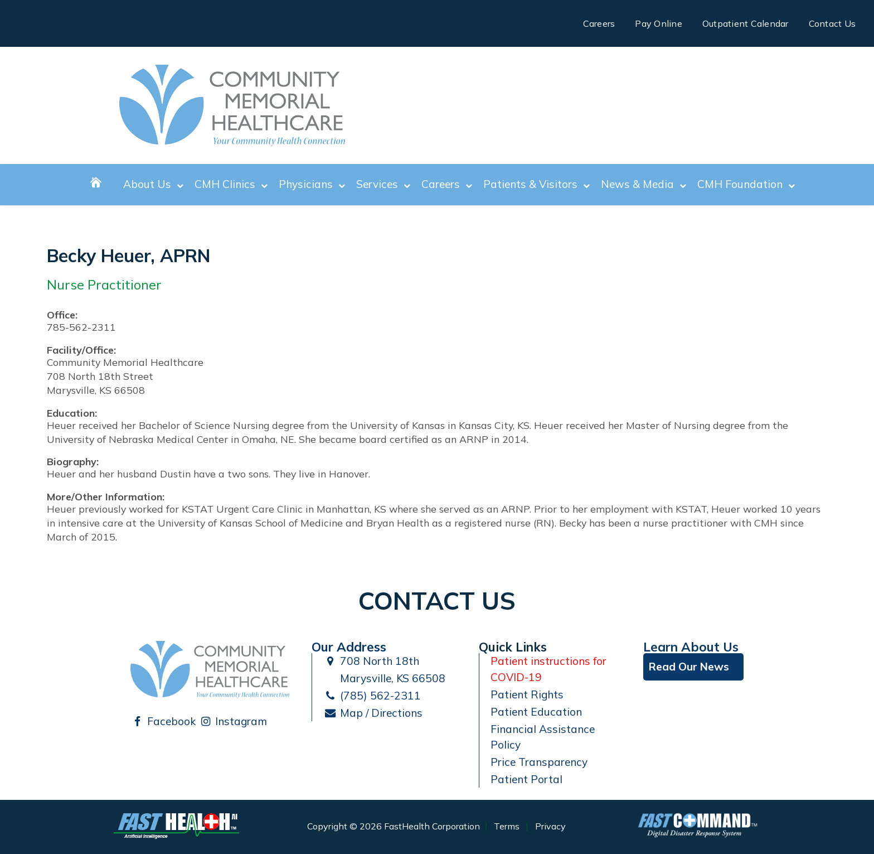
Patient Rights (527, 694)
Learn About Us (691, 647)
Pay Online (658, 23)
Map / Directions (373, 713)
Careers (599, 23)
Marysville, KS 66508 (384, 678)
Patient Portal (526, 779)
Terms (506, 826)
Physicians (312, 184)
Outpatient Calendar (745, 23)
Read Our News (689, 666)
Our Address (349, 647)
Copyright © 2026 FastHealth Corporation (393, 826)
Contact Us (832, 23)
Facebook (163, 721)
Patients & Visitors (536, 184)
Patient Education (536, 711)
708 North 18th (371, 661)
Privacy (550, 826)
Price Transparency (539, 762)
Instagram (233, 721)
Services (383, 184)
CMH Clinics (231, 184)
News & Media (643, 184)
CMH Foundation (746, 184)
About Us (153, 184)
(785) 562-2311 (372, 695)
